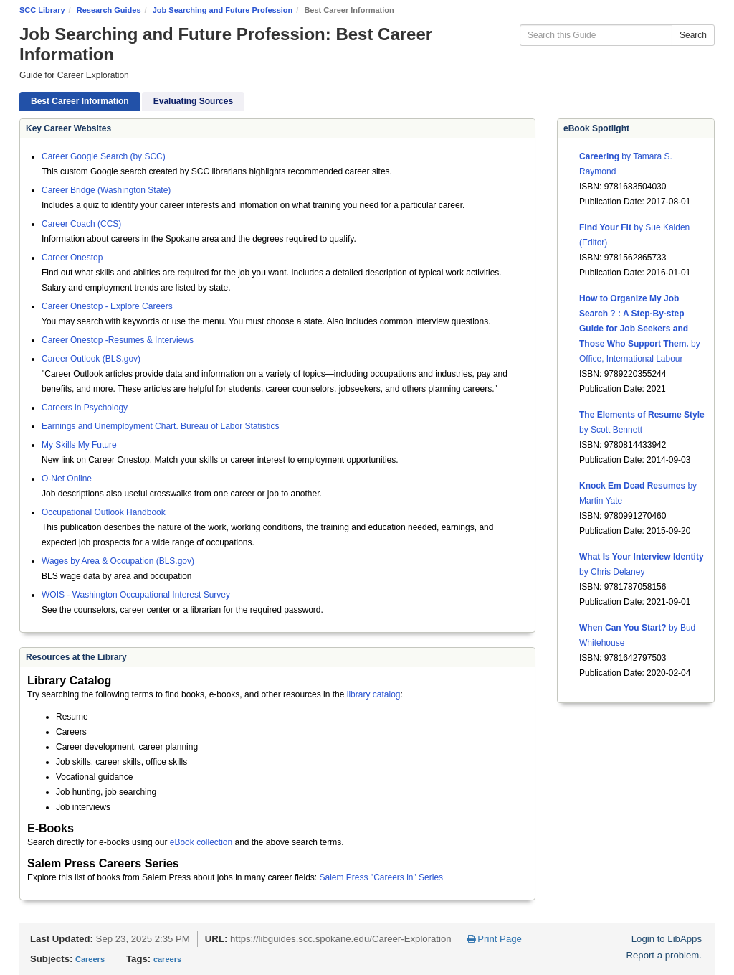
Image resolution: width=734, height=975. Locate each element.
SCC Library (42, 10)
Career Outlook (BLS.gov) (91, 359)
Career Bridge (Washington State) (106, 190)
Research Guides (109, 10)
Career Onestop (72, 258)
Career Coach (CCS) (81, 224)
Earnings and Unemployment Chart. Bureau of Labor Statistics (161, 426)
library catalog (374, 694)
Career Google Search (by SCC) (104, 156)
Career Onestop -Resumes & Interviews (118, 340)
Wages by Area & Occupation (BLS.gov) (118, 561)
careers (167, 959)
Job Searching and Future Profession (223, 10)
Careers (90, 959)
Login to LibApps (666, 938)
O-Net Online (67, 479)
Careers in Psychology (85, 407)
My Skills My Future (79, 445)
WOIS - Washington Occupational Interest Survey (136, 595)
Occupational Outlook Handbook (104, 512)
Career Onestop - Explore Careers (107, 306)
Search (693, 35)
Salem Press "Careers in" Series (382, 877)
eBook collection (201, 842)
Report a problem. (664, 955)
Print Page (494, 938)
